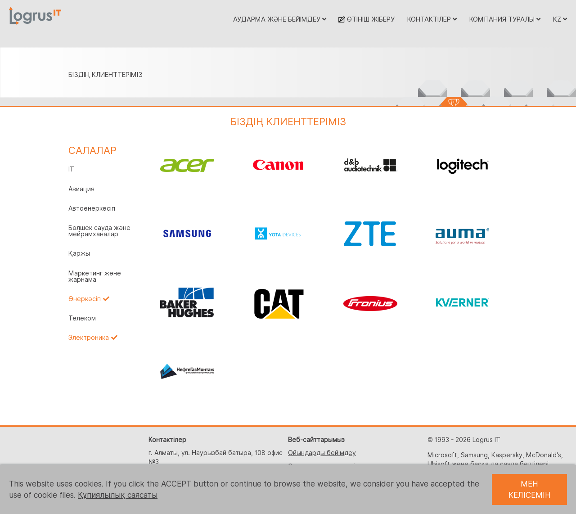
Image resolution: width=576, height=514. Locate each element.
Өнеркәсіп (84, 298)
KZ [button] (560, 19)
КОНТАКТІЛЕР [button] (432, 19)
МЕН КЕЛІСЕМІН (529, 489)
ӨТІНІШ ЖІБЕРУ (366, 19)
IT (71, 169)
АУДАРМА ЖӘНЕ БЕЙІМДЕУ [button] (279, 19)
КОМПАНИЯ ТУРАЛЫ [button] (504, 19)
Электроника (88, 337)
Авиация (81, 189)
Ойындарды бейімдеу (322, 452)
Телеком (82, 318)
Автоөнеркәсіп (91, 208)
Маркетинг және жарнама (94, 276)
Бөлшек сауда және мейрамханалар (99, 231)
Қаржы (79, 253)
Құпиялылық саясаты (118, 495)
